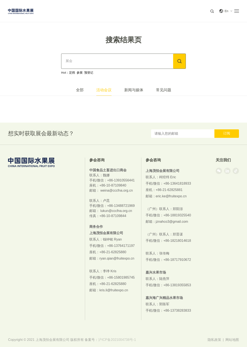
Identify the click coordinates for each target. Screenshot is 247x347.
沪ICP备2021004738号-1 (117, 339)
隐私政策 (214, 339)
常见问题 (163, 90)
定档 (72, 72)
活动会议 (104, 90)
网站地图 (232, 339)
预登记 (88, 72)
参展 (80, 72)
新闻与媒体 (133, 90)
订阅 (226, 133)
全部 (80, 90)
